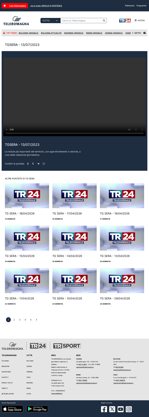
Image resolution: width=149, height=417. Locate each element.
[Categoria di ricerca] (50, 20)
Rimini (29, 388)
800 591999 (119, 367)
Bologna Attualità (51, 33)
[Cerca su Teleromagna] (80, 20)
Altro (29, 394)
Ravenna (30, 383)
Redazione (5, 366)
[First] (36, 319)
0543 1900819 (120, 380)
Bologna (30, 361)
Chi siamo (5, 361)
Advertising (6, 372)
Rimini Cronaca (94, 33)
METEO (139, 33)
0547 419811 (82, 364)
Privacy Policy (7, 383)
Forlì (28, 377)
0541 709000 (82, 380)
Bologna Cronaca (28, 33)
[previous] (8, 319)
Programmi (141, 5)
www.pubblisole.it (56, 393)
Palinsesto (129, 5)
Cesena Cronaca (114, 33)
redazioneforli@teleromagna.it (123, 383)
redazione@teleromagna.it (85, 367)
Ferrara (30, 372)
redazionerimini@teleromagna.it (86, 383)
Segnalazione (8, 394)
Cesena (29, 366)
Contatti (5, 377)
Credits (4, 388)
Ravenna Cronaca (73, 33)
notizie (132, 20)
